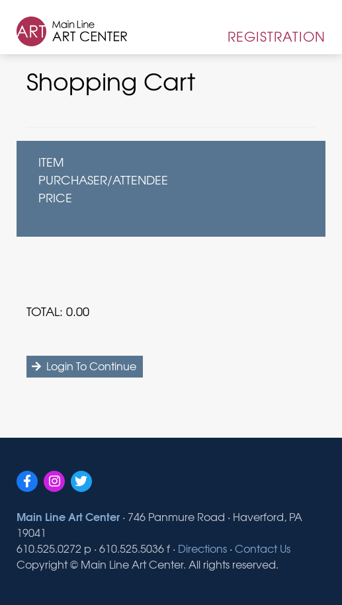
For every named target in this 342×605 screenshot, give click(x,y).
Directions (202, 548)
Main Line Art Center (68, 516)
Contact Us (262, 548)
